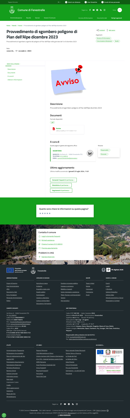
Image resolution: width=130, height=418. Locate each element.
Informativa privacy (12, 376)
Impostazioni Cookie (12, 382)
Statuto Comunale (12, 373)
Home (8, 25)
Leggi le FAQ (10, 359)
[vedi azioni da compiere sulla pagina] (110, 30)
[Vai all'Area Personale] (110, 2)
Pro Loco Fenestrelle (72, 368)
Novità (14, 25)
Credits (8, 385)
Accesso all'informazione (86, 18)
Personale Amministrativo (14, 298)
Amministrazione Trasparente (15, 350)
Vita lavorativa (65, 301)
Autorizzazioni (40, 295)
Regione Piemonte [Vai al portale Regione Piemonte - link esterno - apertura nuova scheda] (13, 2)
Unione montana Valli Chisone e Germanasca (49, 356)
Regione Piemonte (41, 350)
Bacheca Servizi (11, 371)
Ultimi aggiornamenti (12, 388)
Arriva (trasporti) (41, 368)
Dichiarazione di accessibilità (14, 353)
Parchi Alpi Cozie (41, 376)
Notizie (88, 286)
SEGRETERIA (57, 151)
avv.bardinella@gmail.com (78, 337)
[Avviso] (53, 128)
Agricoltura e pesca (42, 283)
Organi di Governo (11, 283)
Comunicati (89, 289)
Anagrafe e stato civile (43, 289)
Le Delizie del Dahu (71, 359)
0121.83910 (64, 156)
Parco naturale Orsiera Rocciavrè (75, 350)
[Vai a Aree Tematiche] (90, 2)
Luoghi (108, 286)
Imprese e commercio (67, 286)
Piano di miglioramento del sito (15, 356)
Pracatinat (69, 373)
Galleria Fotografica (111, 292)
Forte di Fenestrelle (71, 365)
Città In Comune (101, 410)
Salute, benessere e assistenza (70, 292)
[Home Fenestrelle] (26, 10)
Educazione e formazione (43, 303)
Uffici (7, 289)
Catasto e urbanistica (42, 298)
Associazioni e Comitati (113, 301)
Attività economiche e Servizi (114, 298)
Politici (8, 301)
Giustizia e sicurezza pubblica (69, 283)
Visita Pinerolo (70, 362)
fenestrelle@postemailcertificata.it (20, 322)
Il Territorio (109, 289)
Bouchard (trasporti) (42, 371)
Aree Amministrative (12, 286)
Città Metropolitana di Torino (44, 353)
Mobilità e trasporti (66, 289)
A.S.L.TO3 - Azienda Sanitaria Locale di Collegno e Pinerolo (53, 359)
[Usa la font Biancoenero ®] (72, 2)
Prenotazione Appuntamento (15, 362)
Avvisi (20, 25)
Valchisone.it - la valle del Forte (75, 371)
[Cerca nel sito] (120, 10)
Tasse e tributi (90, 283)
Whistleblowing (11, 397)
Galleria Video (110, 295)
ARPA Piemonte (41, 362)
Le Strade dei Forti (71, 356)
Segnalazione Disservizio (13, 365)
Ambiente (39, 286)
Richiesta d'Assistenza (13, 368)
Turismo (63, 298)
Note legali (9, 379)
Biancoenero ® (72, 413)
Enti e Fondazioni (11, 295)
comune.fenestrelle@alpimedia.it (67, 158)
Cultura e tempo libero (43, 301)
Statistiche (9, 391)
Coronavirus (89, 292)
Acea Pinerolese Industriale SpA (45, 365)
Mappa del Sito (10, 394)
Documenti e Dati (11, 292)
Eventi (108, 283)
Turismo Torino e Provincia (73, 353)
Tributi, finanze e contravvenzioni (70, 295)
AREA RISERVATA (64, 415)
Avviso (58, 128)
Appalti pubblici (40, 292)
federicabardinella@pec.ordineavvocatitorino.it (83, 339)
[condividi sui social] (100, 30)
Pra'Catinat (39, 373)
